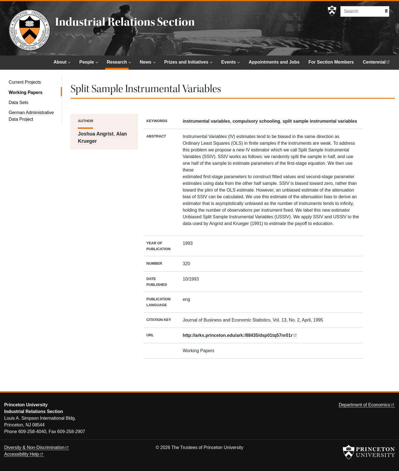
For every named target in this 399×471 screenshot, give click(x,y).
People (86, 62)
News (146, 62)
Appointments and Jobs (274, 62)
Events (228, 62)
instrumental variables (206, 121)
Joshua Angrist (95, 134)
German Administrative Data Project (31, 116)
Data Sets (18, 102)
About (60, 62)
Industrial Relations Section (125, 22)
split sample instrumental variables (320, 121)
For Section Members (331, 62)
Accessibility (24, 454)
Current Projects (25, 82)
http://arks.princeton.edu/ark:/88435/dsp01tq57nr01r (240, 335)
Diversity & (36, 447)
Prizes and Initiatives (186, 62)
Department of (367, 404)
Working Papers (35, 92)
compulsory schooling (256, 121)
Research (118, 61)
